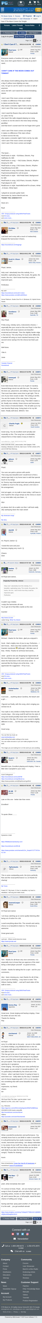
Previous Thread (8, 33)
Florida (32, 53)
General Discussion (10, 19)
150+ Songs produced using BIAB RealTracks (15, 214)
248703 (38, 999)
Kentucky (33, 870)
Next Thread (33, 33)
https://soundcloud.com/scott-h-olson (13, 293)
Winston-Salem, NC (35, 1179)
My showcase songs (7, 515)
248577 (38, 453)
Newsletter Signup (9, 1289)
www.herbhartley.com (8, 737)
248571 (38, 372)
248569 (38, 306)
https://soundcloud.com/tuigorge (11, 245)
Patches (26, 1286)
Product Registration (30, 1301)
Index (21, 33)
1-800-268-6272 (19, 10)
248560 (38, 44)
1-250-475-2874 (29, 10)
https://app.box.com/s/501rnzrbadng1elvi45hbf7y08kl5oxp (19, 1108)
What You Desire (15, 620)
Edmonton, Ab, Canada (34, 761)
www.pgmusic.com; (6, 1309)
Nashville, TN (34, 315)
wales (32, 462)
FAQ (21, 28)
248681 (38, 861)
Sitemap (6, 1278)
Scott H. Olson (13, 563)
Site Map (23, 1312)
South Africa (33, 906)
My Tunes (4, 886)
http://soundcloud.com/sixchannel (11, 1112)
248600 (38, 563)
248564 (38, 253)
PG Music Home (6, 16)
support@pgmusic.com (32, 1309)
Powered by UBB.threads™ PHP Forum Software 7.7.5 (21, 1317)
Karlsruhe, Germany (35, 572)
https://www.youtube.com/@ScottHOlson (14, 295)
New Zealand (34, 231)
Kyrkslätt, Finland (35, 533)
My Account (7, 1297)
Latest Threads (17, 25)
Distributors (7, 1272)
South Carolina (35, 427)
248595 (38, 524)
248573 (38, 418)
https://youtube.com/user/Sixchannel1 (13, 1116)
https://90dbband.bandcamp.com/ (11, 842)
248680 (38, 785)
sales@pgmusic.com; (19, 1309)
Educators (6, 1275)
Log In (37, 16)
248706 (38, 1028)
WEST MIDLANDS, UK (34, 1037)
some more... (8, 218)
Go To (30, 36)
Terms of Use (7, 1312)
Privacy (15, 1312)
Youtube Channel (6, 363)
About (5, 1263)
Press (5, 1269)
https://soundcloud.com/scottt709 (11, 777)
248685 (38, 897)
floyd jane (14, 222)
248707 (38, 1121)
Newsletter (23, 1238)
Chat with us (19, 1251)
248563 (38, 222)
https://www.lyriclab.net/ (8, 941)
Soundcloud (5, 365)
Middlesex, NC (35, 692)
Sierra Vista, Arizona (35, 262)
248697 (38, 946)
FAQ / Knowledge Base (31, 1289)
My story (4, 520)
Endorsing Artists (29, 1272)
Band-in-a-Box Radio (30, 1269)
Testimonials (27, 1275)
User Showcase (25, 19)
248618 (38, 624)
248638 (38, 683)
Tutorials (26, 1298)
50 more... (7, 216)
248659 (38, 752)
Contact (6, 1266)
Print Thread (19, 36)
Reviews (26, 1278)
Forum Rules (29, 25)
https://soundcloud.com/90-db (10, 846)
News (5, 1286)
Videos (25, 1295)
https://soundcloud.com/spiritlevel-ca (12, 779)
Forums (17, 16)
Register (27, 16)
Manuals (26, 1292)
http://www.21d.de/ (7, 618)
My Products (7, 1300)
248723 (38, 1170)
